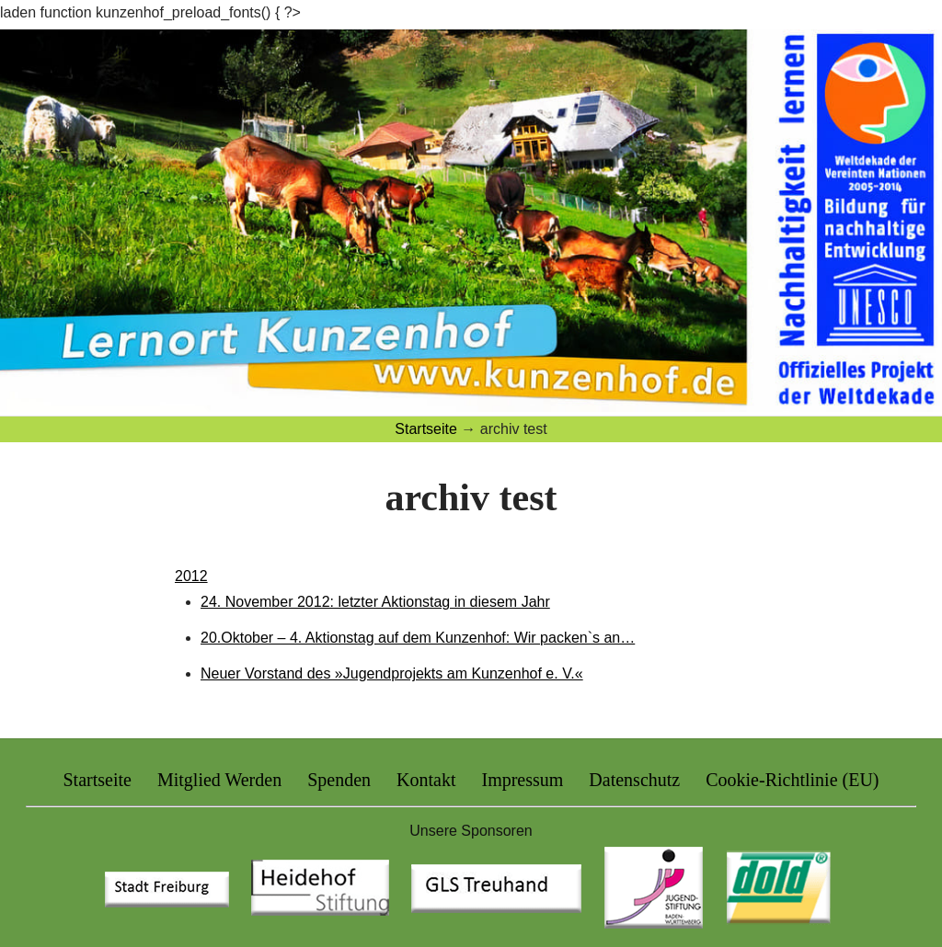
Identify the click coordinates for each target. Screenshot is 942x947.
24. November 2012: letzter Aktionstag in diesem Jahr (375, 602)
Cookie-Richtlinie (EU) (792, 780)
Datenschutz (634, 780)
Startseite (97, 780)
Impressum (522, 780)
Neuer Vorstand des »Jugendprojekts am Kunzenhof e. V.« (392, 673)
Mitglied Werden (219, 780)
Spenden (339, 780)
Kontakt (425, 780)
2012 (191, 576)
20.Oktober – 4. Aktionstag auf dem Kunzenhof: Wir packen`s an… (418, 637)
